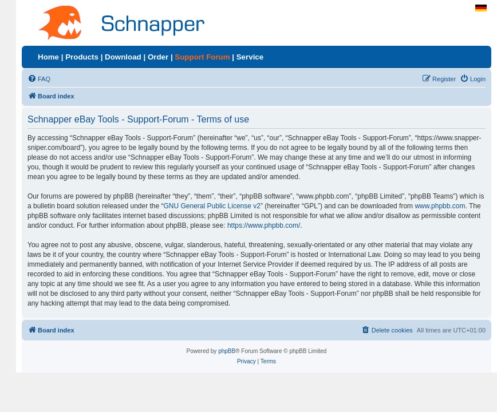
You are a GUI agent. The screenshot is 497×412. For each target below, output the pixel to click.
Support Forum (202, 57)
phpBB (226, 351)
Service (249, 57)
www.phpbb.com (440, 206)
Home (48, 57)
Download (123, 57)
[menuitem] (38, 79)
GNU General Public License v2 (212, 206)
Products (81, 57)
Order (158, 57)
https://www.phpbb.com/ (263, 225)
